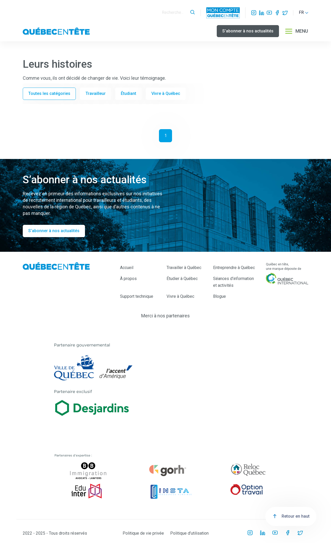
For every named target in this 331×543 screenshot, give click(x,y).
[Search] (175, 13)
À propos (128, 278)
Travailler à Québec (184, 267)
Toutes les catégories (49, 93)
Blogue (219, 296)
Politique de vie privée (143, 533)
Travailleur (95, 93)
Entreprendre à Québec (234, 267)
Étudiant (128, 93)
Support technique (136, 296)
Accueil (126, 267)
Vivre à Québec (165, 93)
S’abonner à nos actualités (247, 30)
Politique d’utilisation (189, 533)
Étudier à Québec (182, 278)
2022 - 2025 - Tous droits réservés (55, 533)
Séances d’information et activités (233, 282)
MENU (296, 31)
